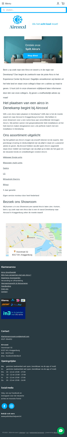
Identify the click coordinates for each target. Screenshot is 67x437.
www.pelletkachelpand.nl (11, 416)
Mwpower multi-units (12, 162)
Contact (4, 291)
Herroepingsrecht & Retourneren (14, 283)
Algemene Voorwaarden (10, 278)
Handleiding (6, 286)
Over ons (4, 289)
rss (27, 432)
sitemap (22, 432)
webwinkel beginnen (37, 432)
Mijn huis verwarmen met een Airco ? (16, 275)
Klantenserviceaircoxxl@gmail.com (15, 336)
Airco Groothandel (8, 272)
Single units (12, 157)
